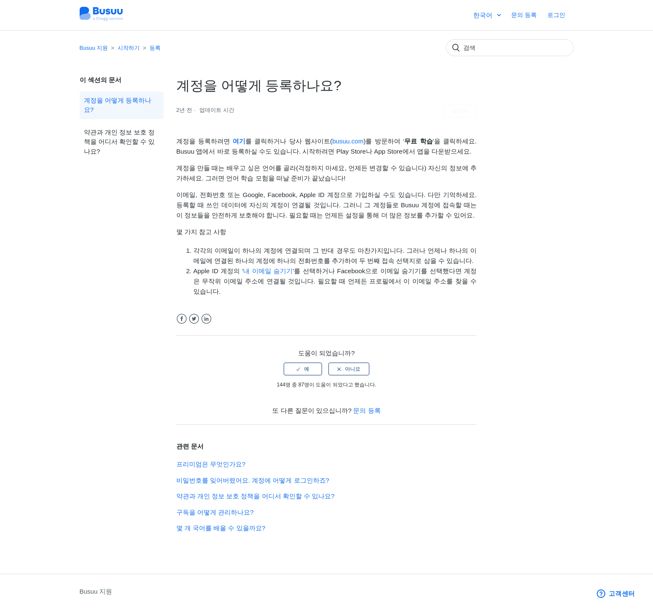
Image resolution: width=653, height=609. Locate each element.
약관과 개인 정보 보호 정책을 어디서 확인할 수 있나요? (119, 142)
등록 (155, 48)
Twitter (194, 319)
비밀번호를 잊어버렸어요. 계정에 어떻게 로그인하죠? (252, 480)
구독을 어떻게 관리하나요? (215, 512)
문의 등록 (524, 14)
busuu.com (347, 141)
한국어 (483, 15)
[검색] (510, 47)
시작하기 (129, 48)
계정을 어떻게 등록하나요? (117, 105)
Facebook (181, 319)
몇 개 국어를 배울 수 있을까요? (220, 528)
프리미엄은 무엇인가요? (211, 464)
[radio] (303, 369)
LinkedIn (206, 319)
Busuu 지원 (94, 48)
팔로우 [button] (460, 111)
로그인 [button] (556, 14)
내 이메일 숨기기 (268, 270)
